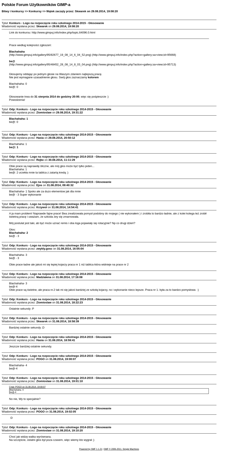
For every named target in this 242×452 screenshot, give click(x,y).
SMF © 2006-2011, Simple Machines (121, 449)
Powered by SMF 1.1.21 (90, 449)
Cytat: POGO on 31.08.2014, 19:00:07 (27, 387)
